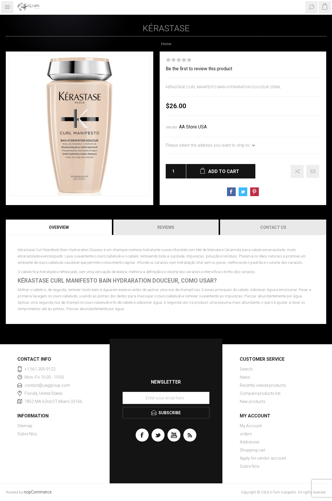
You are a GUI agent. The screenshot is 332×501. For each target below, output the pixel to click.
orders (246, 434)
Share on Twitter (243, 191)
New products (252, 401)
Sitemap (24, 425)
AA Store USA (193, 127)
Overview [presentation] (59, 227)
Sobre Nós (27, 434)
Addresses (249, 442)
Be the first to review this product (199, 68)
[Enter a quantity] (171, 171)
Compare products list (260, 393)
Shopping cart (252, 450)
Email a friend (312, 171)
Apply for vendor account (263, 458)
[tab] (59, 227)
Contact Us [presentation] (273, 227)
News (245, 377)
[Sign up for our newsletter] (166, 398)
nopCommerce (37, 492)
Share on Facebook (231, 191)
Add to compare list (297, 171)
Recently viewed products (263, 385)
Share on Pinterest (254, 191)
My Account (251, 425)
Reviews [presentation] (165, 227)
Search (246, 369)
